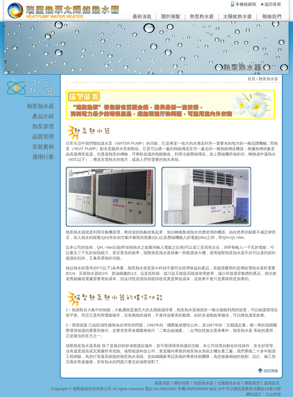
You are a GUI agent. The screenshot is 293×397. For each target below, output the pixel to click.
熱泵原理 (43, 126)
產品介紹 (43, 116)
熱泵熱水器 (40, 106)
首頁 (251, 79)
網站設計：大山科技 (263, 394)
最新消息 (162, 383)
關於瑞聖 (182, 383)
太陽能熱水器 (228, 383)
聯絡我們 (252, 383)
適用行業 (43, 157)
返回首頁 (272, 383)
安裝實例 (43, 147)
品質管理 (43, 137)
